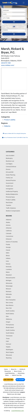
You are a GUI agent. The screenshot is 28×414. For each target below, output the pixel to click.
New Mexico (9, 305)
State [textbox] (4, 14)
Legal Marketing (9, 373)
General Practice (11, 180)
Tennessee (9, 336)
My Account (20, 379)
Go (14, 22)
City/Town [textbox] (6, 18)
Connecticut (9, 236)
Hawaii (8, 250)
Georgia (8, 247)
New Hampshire (11, 300)
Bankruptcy (9, 158)
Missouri (8, 289)
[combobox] (14, 10)
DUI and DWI (9, 172)
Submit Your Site (17, 375)
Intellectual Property (12, 191)
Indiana (8, 258)
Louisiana (9, 269)
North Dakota (10, 313)
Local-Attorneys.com (17, 410)
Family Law (9, 177)
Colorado (8, 233)
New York (9, 308)
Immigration (9, 188)
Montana (8, 291)
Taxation (8, 205)
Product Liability (9, 120)
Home (6, 369)
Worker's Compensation (13, 211)
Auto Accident (10, 155)
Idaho (7, 253)
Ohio (7, 316)
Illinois (8, 255)
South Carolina (10, 330)
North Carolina (10, 311)
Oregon (8, 322)
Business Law (10, 161)
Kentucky (8, 266)
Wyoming (8, 358)
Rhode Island (10, 327)
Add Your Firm (8, 379)
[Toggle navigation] (24, 2)
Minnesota (9, 283)
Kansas (8, 264)
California (9, 230)
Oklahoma (9, 319)
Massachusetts (10, 277)
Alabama (7, 126)
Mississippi (9, 286)
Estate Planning (10, 175)
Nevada (8, 297)
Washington (9, 349)
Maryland (8, 275)
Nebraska (9, 294)
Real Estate (9, 202)
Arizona (8, 225)
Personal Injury (10, 197)
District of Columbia (12, 242)
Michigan (8, 280)
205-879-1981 (6, 63)
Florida (8, 244)
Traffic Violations (11, 208)
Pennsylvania (10, 324)
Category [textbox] (6, 10)
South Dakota (10, 333)
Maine (8, 272)
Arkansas (8, 228)
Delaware (9, 239)
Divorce (8, 169)
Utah (7, 341)
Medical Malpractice (12, 194)
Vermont (8, 344)
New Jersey (9, 302)
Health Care (9, 186)
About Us (13, 369)
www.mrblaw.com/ (7, 65)
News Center (18, 371)
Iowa (7, 261)
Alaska (8, 222)
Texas (7, 338)
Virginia (8, 347)
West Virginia (10, 352)
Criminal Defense (11, 166)
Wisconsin (9, 355)
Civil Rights (9, 164)
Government (9, 183)
